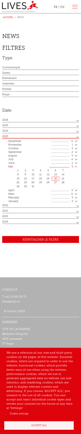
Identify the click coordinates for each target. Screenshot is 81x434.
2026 (5, 119)
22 (18, 182)
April (40, 190)
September (40, 152)
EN (62, 7)
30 (25, 186)
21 (63, 178)
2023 (5, 136)
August (40, 156)
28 (62, 182)
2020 (5, 216)
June (40, 163)
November (40, 145)
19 (48, 178)
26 (48, 182)
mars (40, 194)
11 (40, 174)
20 (55, 178)
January (40, 201)
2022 (5, 205)
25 (40, 182)
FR (55, 7)
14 (63, 174)
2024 (5, 130)
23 (25, 182)
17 (33, 178)
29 (18, 186)
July (40, 159)
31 (33, 186)
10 (33, 174)
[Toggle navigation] (75, 7)
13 (55, 174)
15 (18, 178)
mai (40, 167)
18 (40, 178)
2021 (5, 210)
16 (25, 178)
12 (48, 174)
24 (32, 182)
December (40, 141)
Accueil (8, 17)
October (40, 148)
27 (55, 182)
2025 (5, 125)
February (40, 198)
